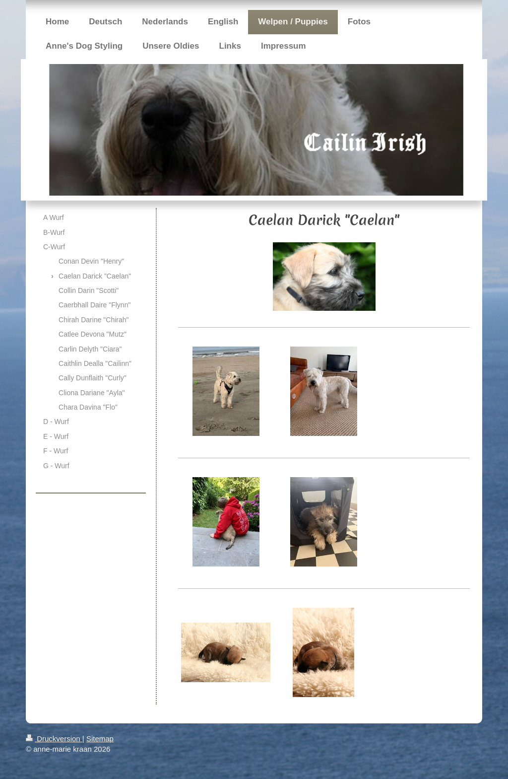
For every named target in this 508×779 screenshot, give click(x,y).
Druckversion (54, 738)
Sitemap (100, 738)
